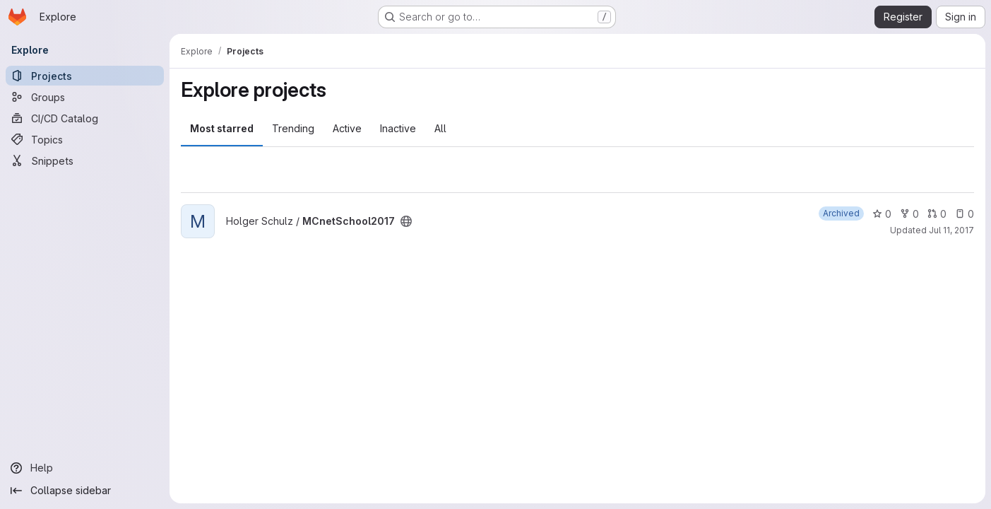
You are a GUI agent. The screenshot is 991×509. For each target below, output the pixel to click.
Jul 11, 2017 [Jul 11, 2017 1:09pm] (951, 230)
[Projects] (85, 76)
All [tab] (440, 128)
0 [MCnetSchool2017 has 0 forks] (909, 214)
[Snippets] (85, 160)
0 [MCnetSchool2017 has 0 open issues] (964, 214)
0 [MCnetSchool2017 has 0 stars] (881, 214)
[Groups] (85, 97)
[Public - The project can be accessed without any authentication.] (406, 221)
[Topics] (85, 139)
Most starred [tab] (222, 128)
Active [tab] (347, 128)
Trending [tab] (293, 128)
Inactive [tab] (398, 128)
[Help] (85, 468)
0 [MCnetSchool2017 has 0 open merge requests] (937, 214)
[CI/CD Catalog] (85, 118)
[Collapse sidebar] (85, 491)
